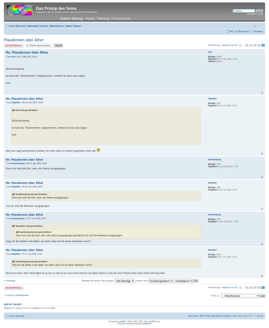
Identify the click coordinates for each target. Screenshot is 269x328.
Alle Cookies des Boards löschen (215, 316)
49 (259, 45)
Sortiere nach (154, 281)
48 (255, 45)
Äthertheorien (57, 26)
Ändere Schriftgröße (260, 25)
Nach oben (262, 93)
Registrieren (243, 31)
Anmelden (258, 31)
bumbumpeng (18, 163)
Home (90, 19)
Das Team (193, 316)
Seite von (229, 45)
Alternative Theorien (37, 26)
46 (247, 45)
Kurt (14, 57)
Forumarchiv (121, 19)
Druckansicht (254, 25)
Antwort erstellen (14, 45)
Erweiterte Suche (255, 14)
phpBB (122, 321)
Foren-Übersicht (17, 26)
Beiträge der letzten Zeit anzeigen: (108, 281)
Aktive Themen (73, 26)
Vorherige (10, 281)
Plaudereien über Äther (24, 40)
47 (251, 45)
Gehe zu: (215, 295)
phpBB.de (147, 324)
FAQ (231, 31)
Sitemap (103, 19)
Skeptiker (16, 102)
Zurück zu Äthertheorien (17, 295)
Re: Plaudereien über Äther (27, 52)
